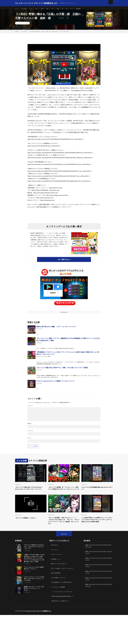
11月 (86, 560)
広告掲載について (56, 565)
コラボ (32, 9)
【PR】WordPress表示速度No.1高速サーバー (63, 602)
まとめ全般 (25, 9)
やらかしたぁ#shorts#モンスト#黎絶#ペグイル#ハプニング (55, 383)
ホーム (17, 9)
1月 (90, 551)
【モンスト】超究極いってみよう (27, 523)
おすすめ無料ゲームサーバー (59, 584)
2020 (86, 590)
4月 (97, 551)
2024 (86, 564)
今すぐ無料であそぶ (64, 261)
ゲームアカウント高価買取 (58, 593)
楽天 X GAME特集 (56, 579)
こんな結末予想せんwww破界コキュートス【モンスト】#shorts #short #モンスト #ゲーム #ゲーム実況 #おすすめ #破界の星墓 (96, 526)
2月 (92, 551)
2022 (86, 577)
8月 (106, 558)
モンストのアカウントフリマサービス (63, 598)
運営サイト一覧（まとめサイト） (60, 570)
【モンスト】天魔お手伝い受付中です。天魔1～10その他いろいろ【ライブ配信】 (62, 370)
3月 (94, 551)
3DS (50, 9)
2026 (86, 551)
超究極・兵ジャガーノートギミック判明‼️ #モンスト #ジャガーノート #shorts (34, 595)
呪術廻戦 (83, 9)
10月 (110, 558)
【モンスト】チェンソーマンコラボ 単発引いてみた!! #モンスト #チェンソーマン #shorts (34, 585)
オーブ (76, 9)
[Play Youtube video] (64, 66)
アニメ (56, 9)
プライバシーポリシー (57, 561)
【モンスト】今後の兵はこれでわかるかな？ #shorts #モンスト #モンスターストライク (30, 491)
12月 (89, 560)
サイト (29, 440)
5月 (99, 558)
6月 (101, 558)
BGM (45, 9)
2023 (86, 571)
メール (30, 433)
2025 (86, 558)
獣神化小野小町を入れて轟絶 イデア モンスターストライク (56, 329)
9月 (108, 558)
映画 (62, 9)
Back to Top (64, 540)
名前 (30, 425)
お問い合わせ (55, 551)
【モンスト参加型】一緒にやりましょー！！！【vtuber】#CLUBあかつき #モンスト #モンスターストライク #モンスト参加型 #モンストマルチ (64, 526)
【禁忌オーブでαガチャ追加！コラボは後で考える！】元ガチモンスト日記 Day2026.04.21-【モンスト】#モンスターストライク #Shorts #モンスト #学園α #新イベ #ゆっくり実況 (34, 565)
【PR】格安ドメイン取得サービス (60, 607)
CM (71, 9)
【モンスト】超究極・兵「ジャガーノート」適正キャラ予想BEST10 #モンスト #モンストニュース (63, 491)
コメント (30, 408)
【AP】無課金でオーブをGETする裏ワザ (62, 588)
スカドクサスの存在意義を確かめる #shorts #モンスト (94, 490)
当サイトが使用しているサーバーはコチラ (63, 575)
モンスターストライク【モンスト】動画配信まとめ (39, 617)
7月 (104, 558)
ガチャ (39, 9)
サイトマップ (55, 556)
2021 (86, 584)
